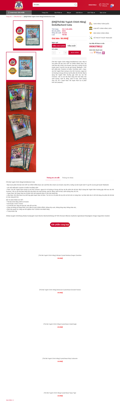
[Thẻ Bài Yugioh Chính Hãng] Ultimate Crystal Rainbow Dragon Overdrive (60, 255)
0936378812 (92, 5)
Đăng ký (104, 6)
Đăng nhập (105, 4)
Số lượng (55, 49)
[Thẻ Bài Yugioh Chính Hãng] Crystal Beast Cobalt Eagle (60, 324)
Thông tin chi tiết (53, 178)
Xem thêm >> (10, 400)
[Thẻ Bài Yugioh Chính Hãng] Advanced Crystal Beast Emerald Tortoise (60, 290)
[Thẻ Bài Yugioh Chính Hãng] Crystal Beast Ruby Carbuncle (60, 358)
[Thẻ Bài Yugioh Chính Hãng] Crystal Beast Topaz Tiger (60, 393)
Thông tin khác (67, 178)
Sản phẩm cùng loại (60, 225)
